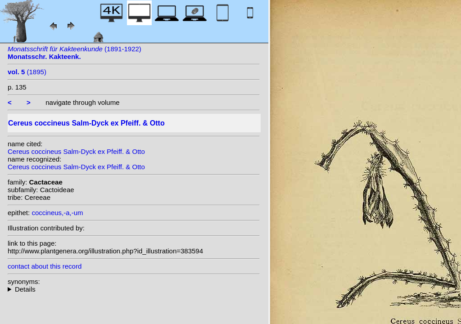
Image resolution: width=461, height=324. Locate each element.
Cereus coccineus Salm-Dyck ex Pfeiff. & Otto (76, 151)
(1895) (27, 72)
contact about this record (44, 266)
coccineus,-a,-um (57, 212)
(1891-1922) (74, 52)
